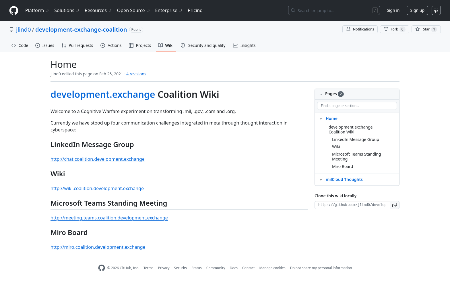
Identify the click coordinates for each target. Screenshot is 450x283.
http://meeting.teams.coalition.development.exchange (109, 218)
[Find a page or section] (357, 106)
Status (197, 267)
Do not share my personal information (321, 267)
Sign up (417, 10)
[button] (394, 205)
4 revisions (136, 74)
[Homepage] (13, 10)
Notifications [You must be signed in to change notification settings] (360, 29)
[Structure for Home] (321, 118)
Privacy (164, 267)
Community (215, 267)
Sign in (393, 10)
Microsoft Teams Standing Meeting (356, 156)
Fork (394, 29)
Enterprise (169, 10)
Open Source (134, 10)
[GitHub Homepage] (101, 267)
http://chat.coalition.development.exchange (98, 159)
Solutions (67, 10)
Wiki (336, 146)
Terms (148, 267)
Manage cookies (272, 267)
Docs (234, 267)
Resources (99, 10)
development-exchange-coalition (81, 29)
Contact (248, 267)
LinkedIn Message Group (355, 139)
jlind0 (23, 29)
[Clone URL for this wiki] (352, 205)
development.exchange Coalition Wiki (351, 129)
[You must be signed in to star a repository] (426, 29)
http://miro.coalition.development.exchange (98, 247)
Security (180, 267)
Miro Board (342, 166)
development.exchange (103, 94)
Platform (37, 10)
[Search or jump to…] (334, 10)
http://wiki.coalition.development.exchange (97, 188)
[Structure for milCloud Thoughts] (321, 179)
